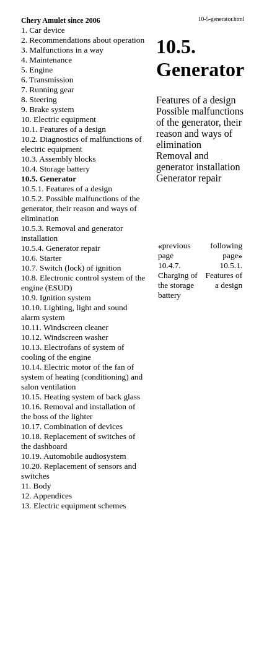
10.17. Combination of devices (72, 426)
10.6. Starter (41, 258)
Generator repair (188, 178)
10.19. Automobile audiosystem (73, 456)
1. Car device (43, 30)
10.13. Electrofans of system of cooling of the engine (73, 352)
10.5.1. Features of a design (66, 188)
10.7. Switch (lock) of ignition (71, 267)
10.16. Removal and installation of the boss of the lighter (78, 411)
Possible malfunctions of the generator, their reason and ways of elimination (200, 128)
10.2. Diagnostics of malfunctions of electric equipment (81, 144)
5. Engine (37, 69)
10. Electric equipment (58, 119)
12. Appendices (46, 495)
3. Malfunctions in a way (62, 49)
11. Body (36, 485)
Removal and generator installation (198, 161)
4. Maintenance (46, 59)
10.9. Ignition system (56, 297)
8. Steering (39, 99)
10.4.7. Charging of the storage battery (178, 280)
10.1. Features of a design (63, 129)
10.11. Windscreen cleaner (64, 327)
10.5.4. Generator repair (60, 248)
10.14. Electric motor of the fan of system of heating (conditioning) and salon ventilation (82, 376)
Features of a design (195, 100)
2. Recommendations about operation (82, 40)
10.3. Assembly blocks (58, 158)
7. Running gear (47, 89)
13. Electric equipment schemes (73, 505)
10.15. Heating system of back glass (80, 396)
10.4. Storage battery (55, 168)
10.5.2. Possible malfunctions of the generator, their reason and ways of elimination (80, 208)
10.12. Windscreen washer (64, 337)
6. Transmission (47, 79)
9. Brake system (47, 109)
